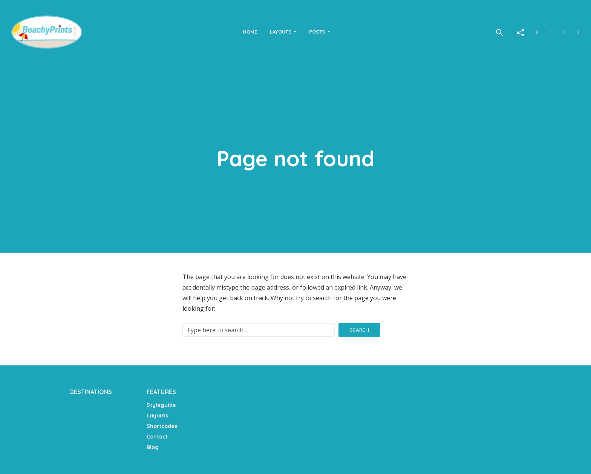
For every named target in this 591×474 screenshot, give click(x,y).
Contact (157, 436)
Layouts (280, 32)
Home (250, 32)
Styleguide (161, 405)
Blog (153, 447)
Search (359, 330)
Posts (317, 32)
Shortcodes (162, 426)
